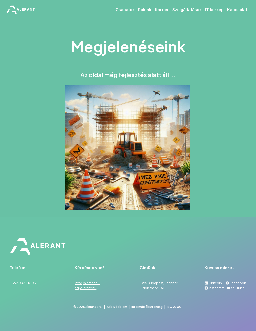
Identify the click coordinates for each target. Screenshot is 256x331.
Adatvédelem (117, 307)
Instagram (214, 288)
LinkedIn (213, 283)
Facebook (236, 283)
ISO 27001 (174, 307)
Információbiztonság (147, 307)
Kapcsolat (237, 9)
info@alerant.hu (87, 283)
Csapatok (125, 9)
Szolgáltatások (187, 9)
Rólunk (145, 9)
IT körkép (214, 9)
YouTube (235, 288)
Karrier (162, 9)
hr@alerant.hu (85, 288)
